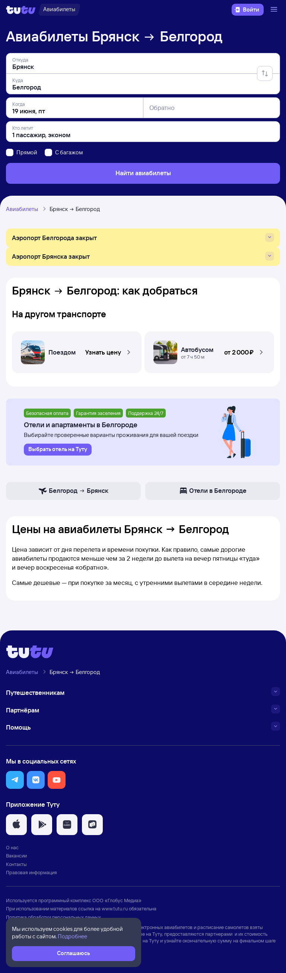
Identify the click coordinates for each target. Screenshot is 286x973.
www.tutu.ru (115, 908)
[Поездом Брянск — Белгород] (77, 350)
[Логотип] (21, 9)
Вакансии (16, 856)
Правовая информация (31, 872)
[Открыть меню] (275, 9)
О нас (12, 847)
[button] (77, 350)
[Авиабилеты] (59, 10)
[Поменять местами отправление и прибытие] (265, 73)
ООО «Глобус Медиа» (117, 900)
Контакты (16, 864)
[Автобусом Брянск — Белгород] (209, 350)
